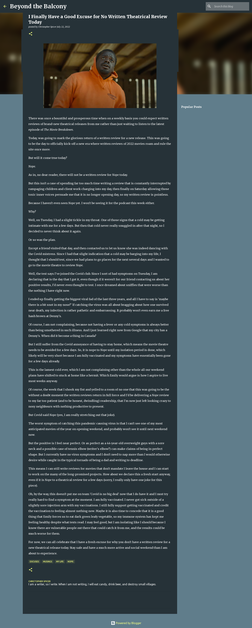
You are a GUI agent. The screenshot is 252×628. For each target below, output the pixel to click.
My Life (60, 561)
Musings (47, 561)
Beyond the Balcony (38, 6)
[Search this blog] (230, 6)
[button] (30, 34)
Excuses (34, 561)
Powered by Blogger (126, 623)
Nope (70, 561)
